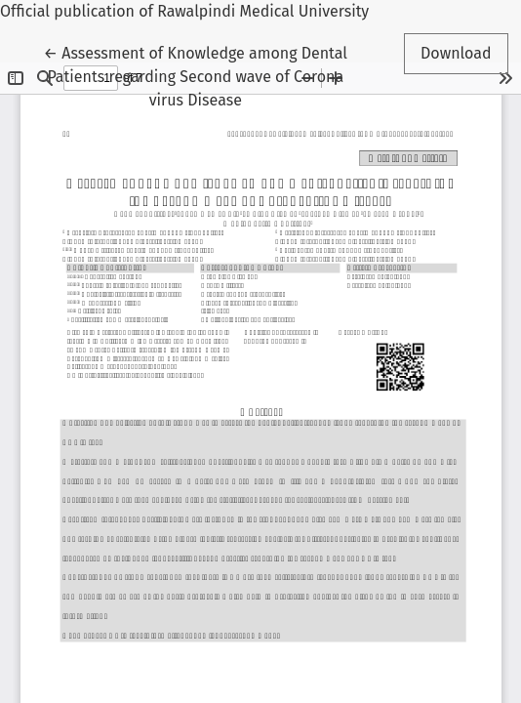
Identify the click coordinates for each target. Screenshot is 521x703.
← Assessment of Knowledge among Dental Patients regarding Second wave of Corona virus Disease (195, 75)
